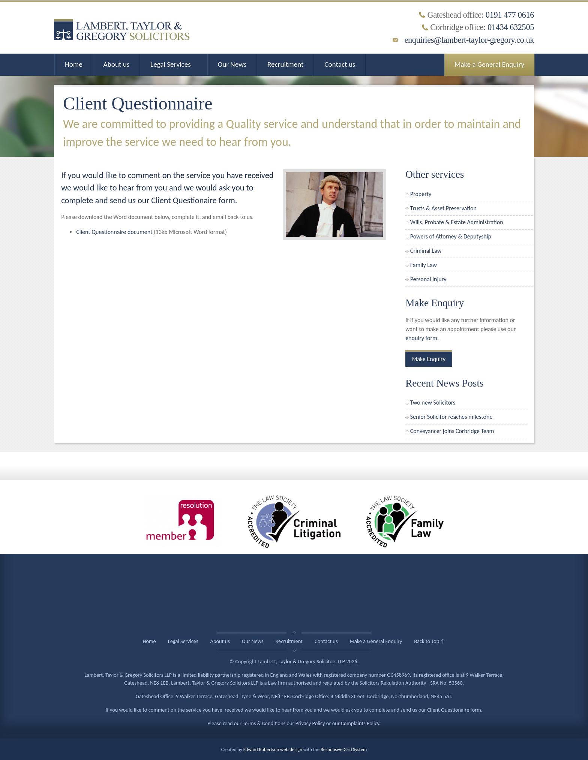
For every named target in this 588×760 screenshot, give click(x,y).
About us (117, 64)
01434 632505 (511, 27)
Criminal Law (425, 250)
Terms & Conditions (264, 723)
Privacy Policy (310, 723)
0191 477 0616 (510, 14)
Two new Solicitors (433, 402)
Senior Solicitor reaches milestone (451, 416)
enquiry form (421, 338)
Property (421, 194)
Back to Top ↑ (429, 641)
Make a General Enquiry (489, 64)
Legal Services (170, 64)
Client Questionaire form (454, 709)
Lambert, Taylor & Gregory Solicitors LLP (301, 661)
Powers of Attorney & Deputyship (450, 236)
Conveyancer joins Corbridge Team (452, 431)
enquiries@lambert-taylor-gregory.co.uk (469, 40)
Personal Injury (428, 279)
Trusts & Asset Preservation (443, 208)
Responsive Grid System (344, 749)
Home (73, 64)
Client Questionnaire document (114, 231)
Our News (232, 64)
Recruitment (285, 64)
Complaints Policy (360, 723)
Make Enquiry (429, 359)
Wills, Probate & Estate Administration (456, 222)
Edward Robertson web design (272, 749)
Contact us (339, 64)
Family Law (423, 264)
